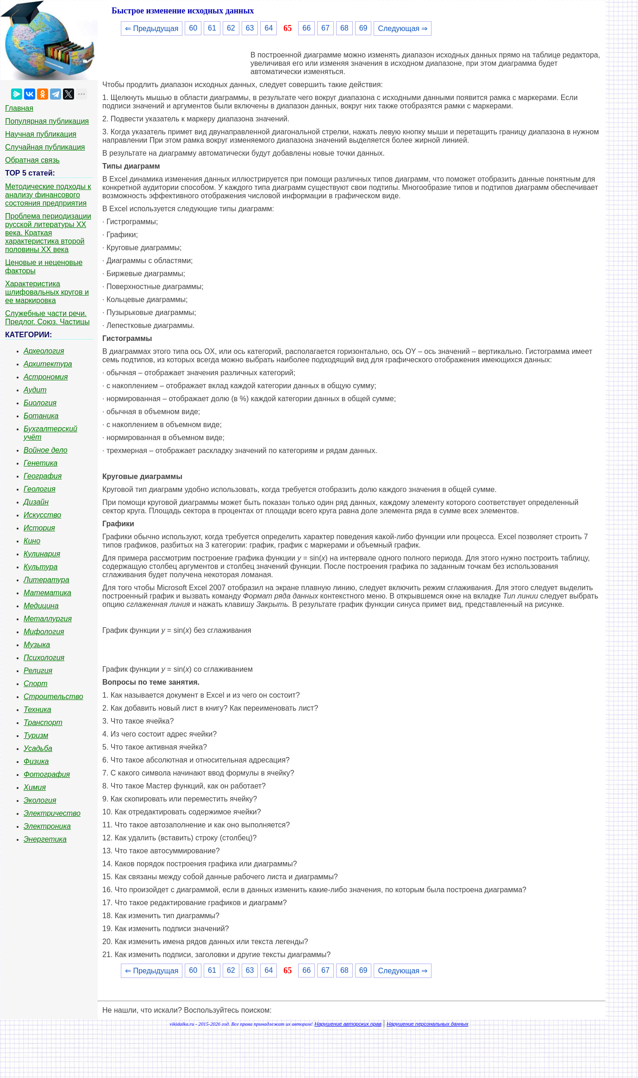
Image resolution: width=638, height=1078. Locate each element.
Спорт (36, 683)
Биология (40, 403)
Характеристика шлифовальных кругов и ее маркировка (47, 292)
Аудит (35, 390)
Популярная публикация (47, 121)
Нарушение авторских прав (348, 1024)
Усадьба (38, 748)
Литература (46, 580)
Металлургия (48, 619)
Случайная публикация (45, 147)
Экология (40, 800)
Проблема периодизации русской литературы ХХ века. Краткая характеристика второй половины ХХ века (48, 232)
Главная (19, 108)
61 (212, 28)
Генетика (40, 463)
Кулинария (42, 554)
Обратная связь (32, 160)
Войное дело (46, 450)
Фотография (47, 774)
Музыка (37, 645)
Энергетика (45, 839)
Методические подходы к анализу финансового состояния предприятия (48, 195)
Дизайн (36, 502)
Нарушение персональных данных (428, 1024)
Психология (44, 658)
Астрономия (46, 377)
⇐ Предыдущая (151, 28)
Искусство (42, 515)
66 (306, 28)
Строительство (53, 696)
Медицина (41, 606)
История (39, 528)
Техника (37, 709)
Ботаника (41, 416)
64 (268, 28)
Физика (36, 761)
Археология (44, 351)
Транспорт (43, 722)
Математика (47, 593)
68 (344, 28)
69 (363, 28)
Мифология (44, 632)
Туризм (36, 735)
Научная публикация (40, 134)
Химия (35, 787)
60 (193, 28)
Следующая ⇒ (402, 28)
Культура (40, 567)
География (43, 476)
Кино (32, 541)
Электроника (47, 826)
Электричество (52, 813)
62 (231, 28)
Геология (40, 489)
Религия (38, 671)
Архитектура (48, 364)
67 (325, 28)
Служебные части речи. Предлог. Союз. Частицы (47, 317)
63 (250, 28)
